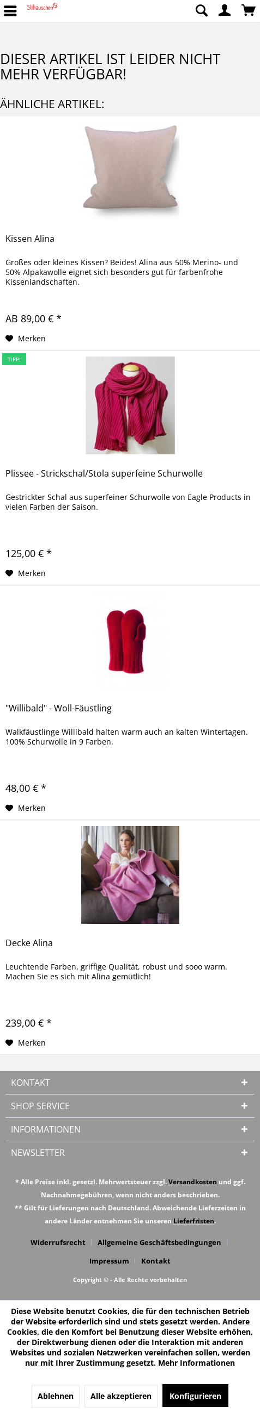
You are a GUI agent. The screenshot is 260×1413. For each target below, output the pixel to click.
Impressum (109, 1261)
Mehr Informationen (196, 1363)
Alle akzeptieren (121, 1396)
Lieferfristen (193, 1221)
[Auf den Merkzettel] (25, 338)
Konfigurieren (195, 1396)
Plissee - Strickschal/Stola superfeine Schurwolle (104, 473)
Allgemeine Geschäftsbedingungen (159, 1242)
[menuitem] (201, 11)
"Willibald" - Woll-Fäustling (58, 708)
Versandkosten (192, 1181)
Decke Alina (29, 943)
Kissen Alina (30, 239)
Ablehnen (56, 1396)
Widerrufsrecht (58, 1242)
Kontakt (156, 1261)
